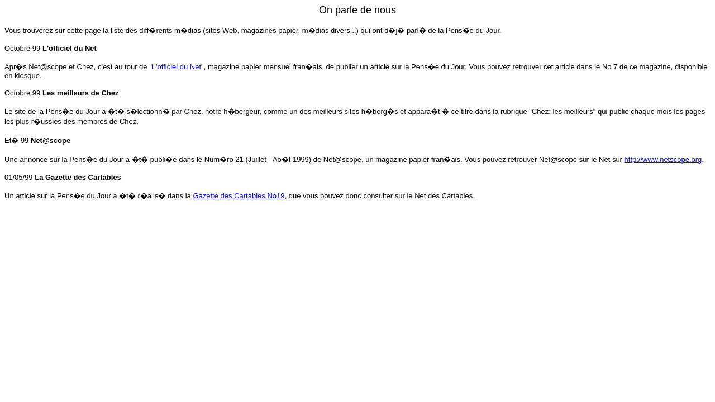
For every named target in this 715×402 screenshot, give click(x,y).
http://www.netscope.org (663, 159)
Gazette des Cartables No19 (238, 196)
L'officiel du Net (176, 67)
